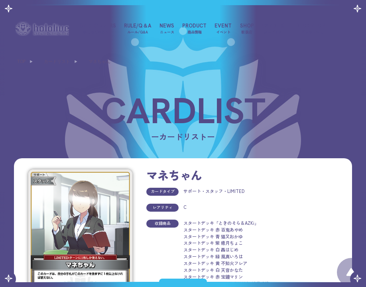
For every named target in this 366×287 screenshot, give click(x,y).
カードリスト (57, 61)
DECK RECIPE (312, 28)
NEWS (166, 28)
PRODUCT (194, 28)
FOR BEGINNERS (96, 28)
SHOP (247, 28)
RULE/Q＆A (138, 28)
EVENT (223, 28)
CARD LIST (275, 28)
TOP (21, 61)
